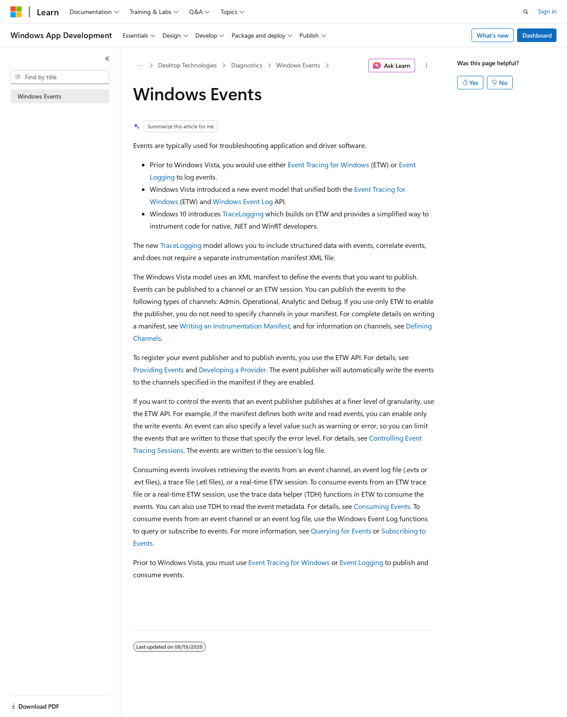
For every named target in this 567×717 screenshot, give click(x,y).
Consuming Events (382, 506)
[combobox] (60, 77)
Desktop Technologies (187, 65)
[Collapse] (107, 59)
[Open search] (526, 12)
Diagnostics (246, 65)
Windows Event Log (243, 201)
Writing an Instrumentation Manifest (235, 325)
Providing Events (158, 369)
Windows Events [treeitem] (39, 96)
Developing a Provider (232, 369)
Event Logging (361, 562)
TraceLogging (243, 213)
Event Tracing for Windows (328, 164)
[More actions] (426, 66)
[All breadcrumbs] (140, 66)
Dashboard (537, 35)
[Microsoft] (16, 12)
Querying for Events (341, 530)
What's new (493, 35)
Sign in (547, 11)
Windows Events (298, 65)
